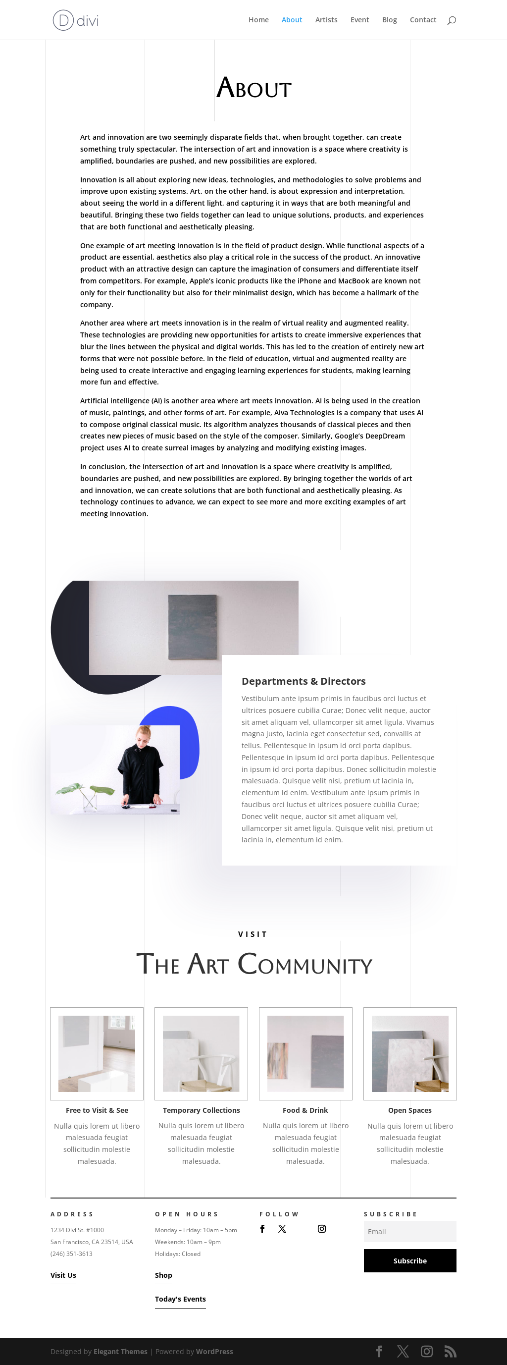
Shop (163, 1275)
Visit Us (63, 1275)
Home (259, 20)
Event (360, 20)
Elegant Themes (121, 1351)
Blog (389, 20)
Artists (326, 20)
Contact (423, 20)
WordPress (214, 1351)
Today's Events (180, 1299)
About (292, 20)
